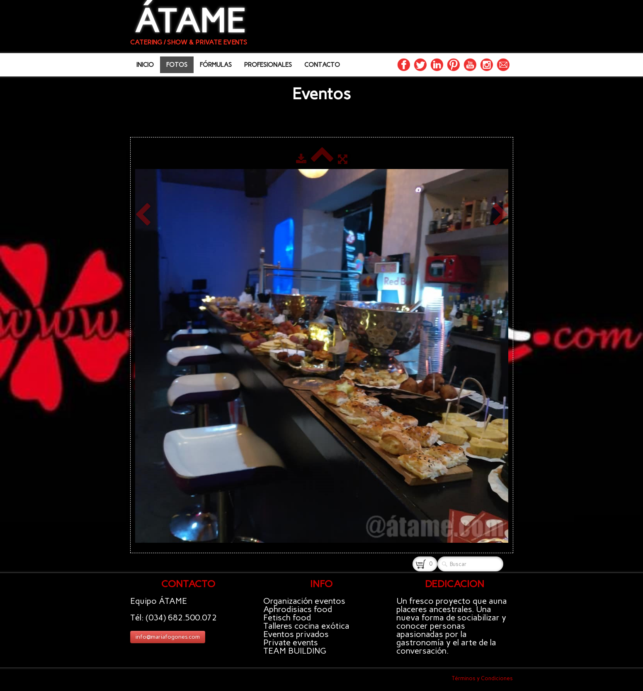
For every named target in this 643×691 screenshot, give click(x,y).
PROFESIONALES (268, 65)
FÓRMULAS (216, 65)
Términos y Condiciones (482, 678)
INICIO (145, 65)
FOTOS (176, 65)
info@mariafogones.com (168, 636)
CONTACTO (322, 65)
